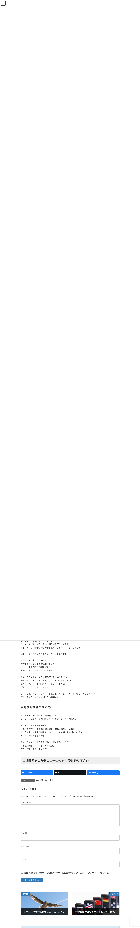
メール (25, 850)
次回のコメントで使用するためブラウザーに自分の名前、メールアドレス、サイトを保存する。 (67, 876)
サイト (24, 863)
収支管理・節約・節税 (45, 780)
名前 (24, 836)
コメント (26, 802)
